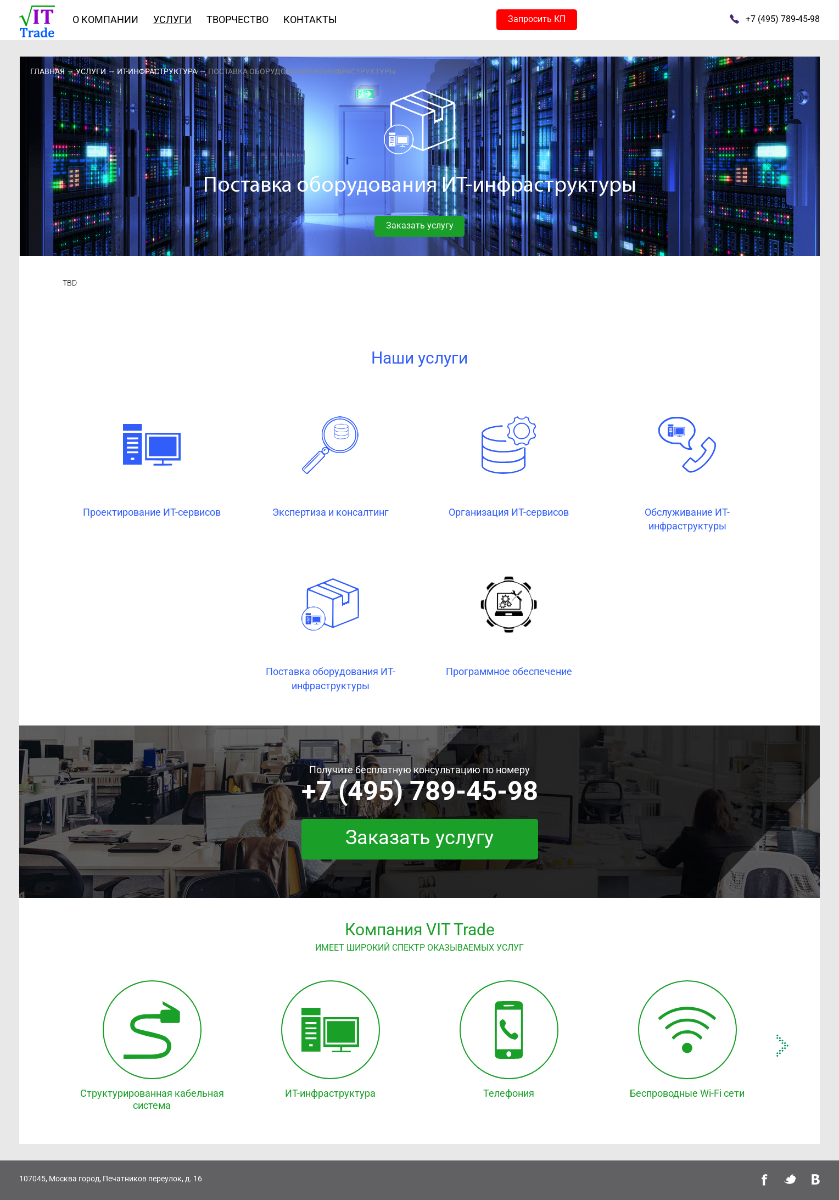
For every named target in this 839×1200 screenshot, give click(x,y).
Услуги (172, 19)
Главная (47, 71)
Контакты (310, 19)
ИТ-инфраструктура (157, 71)
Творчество (237, 19)
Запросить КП (537, 19)
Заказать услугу (420, 225)
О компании (105, 19)
